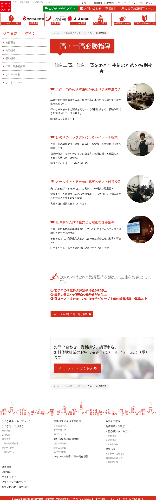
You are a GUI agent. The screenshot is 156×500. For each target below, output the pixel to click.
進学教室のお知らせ (115, 453)
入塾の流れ (111, 435)
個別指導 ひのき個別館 (66, 438)
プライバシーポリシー (144, 3)
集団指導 (10, 50)
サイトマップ (124, 3)
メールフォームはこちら (75, 368)
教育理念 (10, 42)
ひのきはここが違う (19, 33)
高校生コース (60, 434)
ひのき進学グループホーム (16, 421)
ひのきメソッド (14, 82)
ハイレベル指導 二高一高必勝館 (69, 314)
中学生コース (60, 430)
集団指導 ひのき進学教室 (67, 421)
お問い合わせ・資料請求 (15, 485)
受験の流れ (111, 439)
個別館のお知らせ (114, 457)
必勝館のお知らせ (114, 461)
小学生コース (60, 425)
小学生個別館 (60, 443)
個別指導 (10, 58)
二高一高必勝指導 (15, 66)
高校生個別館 (60, 451)
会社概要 (98, 3)
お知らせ (86, 3)
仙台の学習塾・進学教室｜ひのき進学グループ (53, 497)
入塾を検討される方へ (118, 431)
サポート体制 (13, 74)
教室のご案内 (113, 421)
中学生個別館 (60, 447)
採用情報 (110, 3)
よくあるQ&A (112, 444)
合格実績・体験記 (115, 426)
